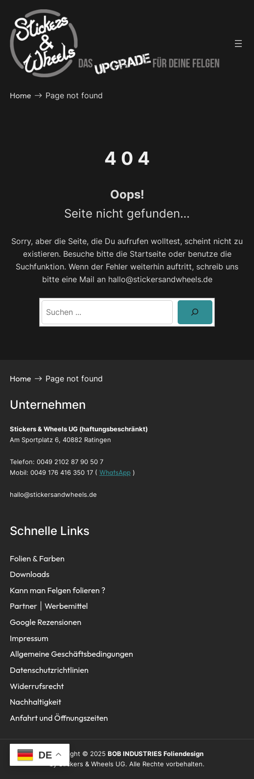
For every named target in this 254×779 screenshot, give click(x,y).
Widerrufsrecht (37, 686)
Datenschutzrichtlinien (49, 670)
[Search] (195, 312)
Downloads (29, 574)
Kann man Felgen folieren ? (57, 590)
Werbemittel (66, 606)
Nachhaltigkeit (35, 702)
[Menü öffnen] (238, 43)
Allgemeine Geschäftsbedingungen (71, 654)
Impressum (29, 638)
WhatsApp (115, 472)
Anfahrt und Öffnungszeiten (59, 718)
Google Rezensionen (45, 622)
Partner (23, 606)
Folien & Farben (37, 558)
